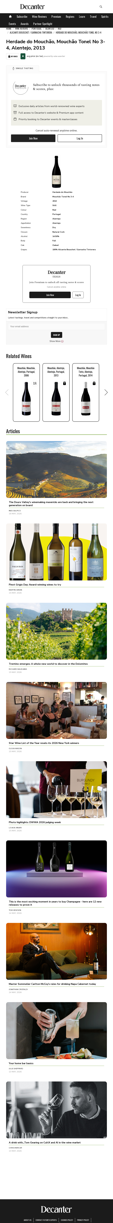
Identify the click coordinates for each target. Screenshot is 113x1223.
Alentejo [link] (49, 28)
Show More (57, 341)
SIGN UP (56, 334)
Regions (70, 16)
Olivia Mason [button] (15, 748)
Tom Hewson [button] (15, 910)
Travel (93, 16)
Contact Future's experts (46, 1220)
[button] (22, 68)
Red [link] (59, 28)
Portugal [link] (37, 28)
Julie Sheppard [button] (16, 1068)
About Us (27, 1220)
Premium (56, 16)
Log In (80, 138)
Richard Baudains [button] (18, 669)
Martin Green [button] (15, 590)
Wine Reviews (39, 16)
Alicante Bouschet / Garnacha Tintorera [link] (31, 32)
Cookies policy (67, 1220)
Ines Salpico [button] (15, 511)
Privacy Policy (83, 1220)
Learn (82, 16)
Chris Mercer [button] (15, 1148)
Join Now (33, 138)
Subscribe (22, 16)
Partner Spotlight (42, 24)
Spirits (105, 16)
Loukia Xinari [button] (15, 828)
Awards (25, 24)
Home (8, 28)
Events (12, 24)
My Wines (13, 56)
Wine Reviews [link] (21, 28)
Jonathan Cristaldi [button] (18, 989)
